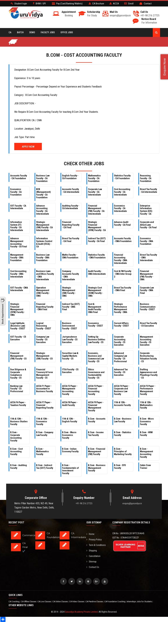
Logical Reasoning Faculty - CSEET (43, 326)
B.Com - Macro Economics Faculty (69, 435)
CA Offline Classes (29, 601)
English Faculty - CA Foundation (70, 177)
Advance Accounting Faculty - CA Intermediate (42, 209)
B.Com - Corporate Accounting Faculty (16, 436)
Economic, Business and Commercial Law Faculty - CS (96, 357)
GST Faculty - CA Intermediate (18, 207)
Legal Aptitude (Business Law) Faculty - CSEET (17, 326)
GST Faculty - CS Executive (18, 338)
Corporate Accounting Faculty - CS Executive (119, 340)
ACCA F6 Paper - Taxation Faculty (18, 403)
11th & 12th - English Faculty (69, 420)
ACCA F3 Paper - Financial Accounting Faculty (95, 390)
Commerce (28, 535)
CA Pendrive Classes (94, 601)
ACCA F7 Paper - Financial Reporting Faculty (44, 405)
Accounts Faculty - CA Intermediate (70, 190)
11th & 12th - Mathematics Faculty (146, 405)
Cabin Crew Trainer (145, 466)
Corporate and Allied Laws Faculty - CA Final (148, 225)
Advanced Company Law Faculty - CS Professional (120, 357)
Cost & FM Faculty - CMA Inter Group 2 (122, 274)
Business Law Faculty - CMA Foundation (42, 257)
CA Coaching (14, 601)
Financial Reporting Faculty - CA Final (70, 225)
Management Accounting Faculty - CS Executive (146, 340)
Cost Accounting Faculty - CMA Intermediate (18, 274)
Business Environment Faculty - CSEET (69, 326)
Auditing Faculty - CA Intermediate (70, 207)
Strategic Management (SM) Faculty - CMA (69, 291)
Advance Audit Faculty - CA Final (122, 223)
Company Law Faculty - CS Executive (42, 339)
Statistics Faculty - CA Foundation (122, 177)
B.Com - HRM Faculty (146, 433)
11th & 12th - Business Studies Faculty (19, 421)
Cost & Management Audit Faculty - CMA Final (95, 308)
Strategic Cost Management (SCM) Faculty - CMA (95, 291)
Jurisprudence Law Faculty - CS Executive (70, 339)
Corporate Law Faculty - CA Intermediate (95, 192)
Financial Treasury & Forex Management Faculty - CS (44, 373)
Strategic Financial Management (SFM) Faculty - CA (97, 226)
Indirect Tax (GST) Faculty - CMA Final (71, 307)
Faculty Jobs (48, 32)
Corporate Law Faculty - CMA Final (147, 290)
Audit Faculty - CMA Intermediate (97, 272)
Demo (32, 32)
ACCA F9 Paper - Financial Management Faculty (95, 406)
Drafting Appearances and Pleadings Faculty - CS (148, 373)
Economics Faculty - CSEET (95, 324)
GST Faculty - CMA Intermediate (19, 289)
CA (10, 32)
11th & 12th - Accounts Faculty (122, 403)
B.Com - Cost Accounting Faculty (16, 452)
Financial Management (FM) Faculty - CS (18, 356)
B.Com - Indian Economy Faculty (70, 450)
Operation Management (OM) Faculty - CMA (43, 291)
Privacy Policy (94, 539)
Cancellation (93, 556)
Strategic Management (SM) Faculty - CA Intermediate (44, 226)
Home (90, 534)
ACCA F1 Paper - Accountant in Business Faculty (44, 389)
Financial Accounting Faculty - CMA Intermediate (120, 258)
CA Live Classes (45, 601)
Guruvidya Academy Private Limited (81, 611)
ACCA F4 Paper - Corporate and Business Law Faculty (121, 390)
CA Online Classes (60, 601)
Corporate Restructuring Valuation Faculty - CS (148, 357)
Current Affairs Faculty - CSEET (121, 324)
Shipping (91, 550)
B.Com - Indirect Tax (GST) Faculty (44, 466)
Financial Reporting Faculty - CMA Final (44, 307)
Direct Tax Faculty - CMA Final (122, 289)
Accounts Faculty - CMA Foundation (123, 239)
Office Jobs (66, 32)
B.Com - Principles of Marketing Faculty (123, 452)
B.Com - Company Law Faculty (44, 433)
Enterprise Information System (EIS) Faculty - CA (146, 209)
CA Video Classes (77, 601)
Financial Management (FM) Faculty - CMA (146, 275)
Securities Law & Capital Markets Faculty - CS (70, 356)
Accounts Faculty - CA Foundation (18, 177)
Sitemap (91, 561)
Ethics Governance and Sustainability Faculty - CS (96, 373)
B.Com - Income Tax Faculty (96, 433)
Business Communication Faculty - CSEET (148, 307)
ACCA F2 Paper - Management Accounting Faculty (70, 390)
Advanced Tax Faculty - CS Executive (121, 372)
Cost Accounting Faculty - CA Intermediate (122, 192)
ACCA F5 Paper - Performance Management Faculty (147, 390)
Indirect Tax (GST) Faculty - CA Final (97, 239)
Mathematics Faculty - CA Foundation (94, 178)
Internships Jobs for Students (139, 601)
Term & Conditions (96, 545)
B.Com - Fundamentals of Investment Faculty (70, 469)
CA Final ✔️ (25, 547)
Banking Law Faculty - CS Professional (16, 389)
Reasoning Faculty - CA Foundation (145, 178)
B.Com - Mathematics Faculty (42, 452)
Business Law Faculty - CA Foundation (42, 178)
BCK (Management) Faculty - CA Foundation (43, 193)
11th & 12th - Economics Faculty (42, 421)
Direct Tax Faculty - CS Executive (148, 324)
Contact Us (92, 567)
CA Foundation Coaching (115, 601)
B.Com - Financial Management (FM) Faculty (96, 452)
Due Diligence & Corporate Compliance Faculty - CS (18, 373)
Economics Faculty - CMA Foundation (146, 241)
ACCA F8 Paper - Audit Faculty (70, 403)
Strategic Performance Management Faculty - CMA (120, 308)
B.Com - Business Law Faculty (122, 420)
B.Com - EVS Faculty (120, 466)
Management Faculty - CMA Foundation (16, 257)
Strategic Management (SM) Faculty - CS (44, 356)
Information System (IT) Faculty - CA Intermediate (16, 226)
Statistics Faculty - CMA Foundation (97, 256)
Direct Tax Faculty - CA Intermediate (148, 190)
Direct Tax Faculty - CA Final (70, 239)
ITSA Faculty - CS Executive (70, 371)
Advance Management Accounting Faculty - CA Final (18, 242)
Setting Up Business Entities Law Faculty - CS (96, 339)
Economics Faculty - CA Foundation (16, 192)
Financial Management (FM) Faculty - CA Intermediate (96, 209)
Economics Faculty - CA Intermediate (120, 208)
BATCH (20, 32)
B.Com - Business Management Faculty (96, 468)
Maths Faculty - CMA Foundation (70, 256)
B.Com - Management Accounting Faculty (146, 453)
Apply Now (28, 146)
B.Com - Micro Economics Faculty (147, 421)
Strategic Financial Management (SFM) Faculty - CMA (17, 309)
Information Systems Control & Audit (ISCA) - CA (44, 242)
